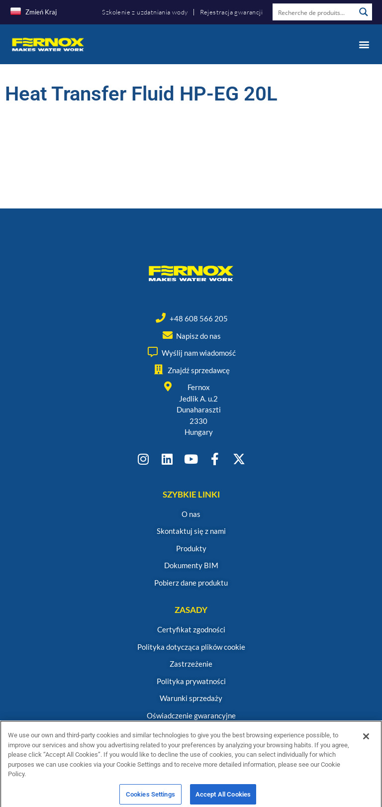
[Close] (366, 746)
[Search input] (314, 12)
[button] (364, 44)
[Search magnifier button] (363, 11)
